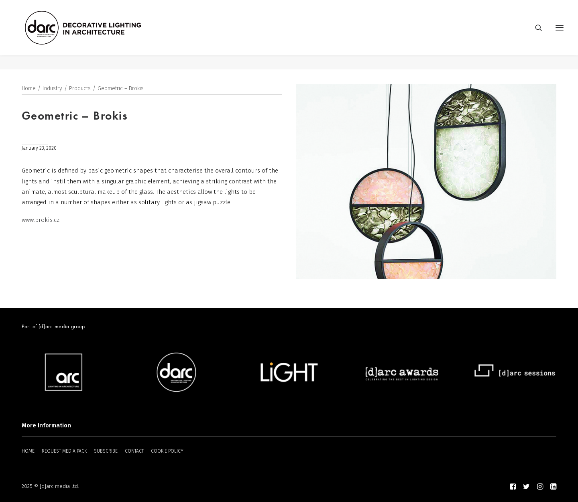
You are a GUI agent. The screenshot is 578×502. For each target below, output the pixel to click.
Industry (52, 88)
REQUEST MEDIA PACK (64, 451)
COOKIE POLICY (167, 451)
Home (29, 88)
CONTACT (134, 451)
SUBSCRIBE (106, 451)
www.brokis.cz (40, 220)
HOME (28, 451)
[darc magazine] (97, 35)
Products (80, 88)
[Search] (535, 35)
